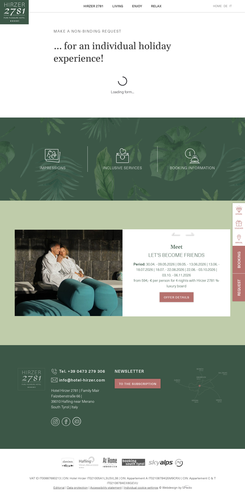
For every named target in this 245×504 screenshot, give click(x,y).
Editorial (59, 487)
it (230, 6)
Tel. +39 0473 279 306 (78, 371)
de (225, 6)
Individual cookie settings (141, 487)
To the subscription (137, 383)
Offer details (176, 297)
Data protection (77, 487)
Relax (156, 5)
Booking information (192, 159)
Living (117, 5)
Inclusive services (122, 159)
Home (217, 6)
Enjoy (137, 5)
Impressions (53, 159)
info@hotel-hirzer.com (78, 380)
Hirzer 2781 (93, 5)
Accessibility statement (106, 487)
